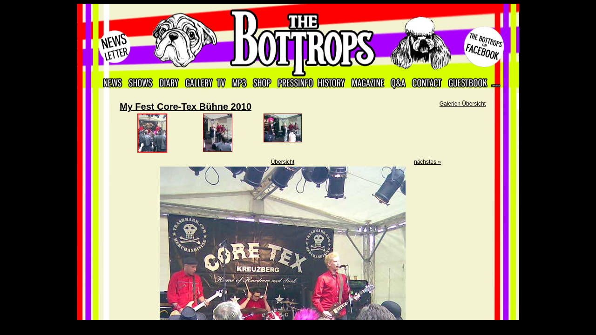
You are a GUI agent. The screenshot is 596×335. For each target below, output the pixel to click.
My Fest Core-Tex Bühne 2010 (185, 106)
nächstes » (427, 162)
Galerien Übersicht (463, 103)
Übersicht (283, 162)
